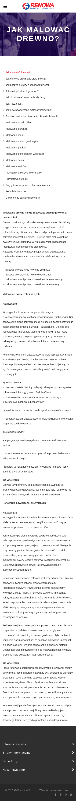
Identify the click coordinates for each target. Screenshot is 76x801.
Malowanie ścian (15, 160)
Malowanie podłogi (16, 147)
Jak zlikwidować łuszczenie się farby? (26, 97)
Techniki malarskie (16, 191)
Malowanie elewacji (16, 128)
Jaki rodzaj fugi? (14, 103)
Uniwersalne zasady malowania (23, 197)
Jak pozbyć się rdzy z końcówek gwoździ (28, 85)
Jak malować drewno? (18, 72)
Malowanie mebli (15, 135)
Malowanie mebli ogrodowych (22, 141)
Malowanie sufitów (16, 166)
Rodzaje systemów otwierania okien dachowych (31, 116)
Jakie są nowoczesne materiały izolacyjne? (29, 110)
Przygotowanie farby (17, 178)
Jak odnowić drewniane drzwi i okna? (26, 78)
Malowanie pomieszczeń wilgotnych (25, 153)
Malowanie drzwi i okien (19, 122)
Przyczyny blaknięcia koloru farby (24, 172)
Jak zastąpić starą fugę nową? (22, 91)
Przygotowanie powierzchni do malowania (28, 185)
